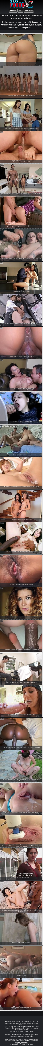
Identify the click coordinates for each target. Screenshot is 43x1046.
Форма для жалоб (21, 1043)
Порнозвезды (29, 10)
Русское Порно (23, 25)
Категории (13, 10)
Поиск (20, 10)
